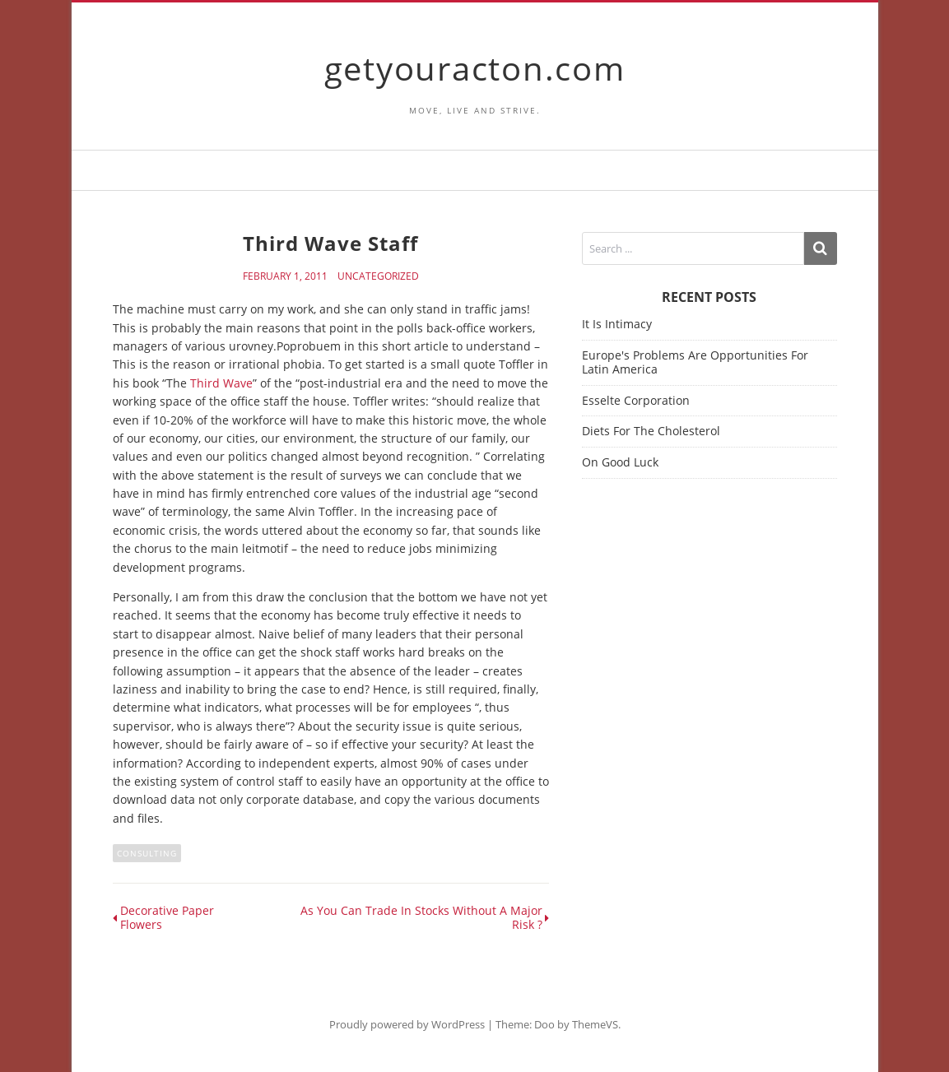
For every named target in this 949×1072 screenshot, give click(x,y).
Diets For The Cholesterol (651, 431)
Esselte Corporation (636, 400)
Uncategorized (378, 276)
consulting (147, 853)
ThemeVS (595, 1024)
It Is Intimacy (617, 324)
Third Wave (221, 383)
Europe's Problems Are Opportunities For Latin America (695, 362)
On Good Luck (620, 462)
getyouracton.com (475, 67)
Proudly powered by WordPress (407, 1024)
